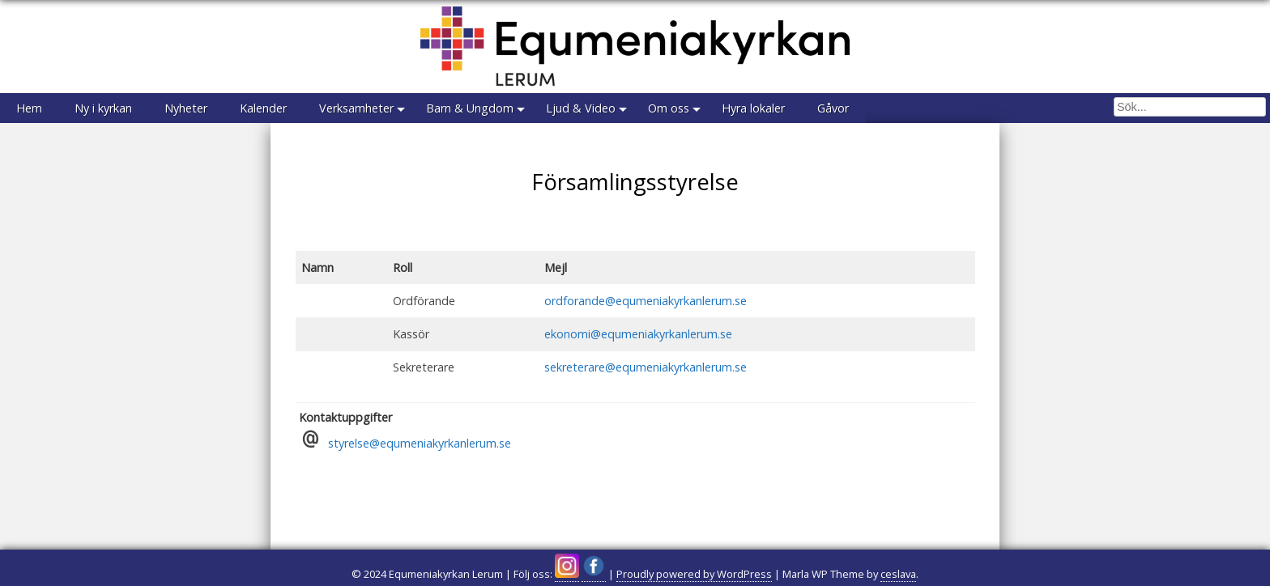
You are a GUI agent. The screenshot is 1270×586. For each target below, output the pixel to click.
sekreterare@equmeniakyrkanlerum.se (645, 367)
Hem (29, 108)
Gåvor (833, 108)
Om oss (668, 108)
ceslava (898, 574)
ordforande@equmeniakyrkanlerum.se (645, 300)
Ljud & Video (581, 108)
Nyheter (185, 108)
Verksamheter (356, 108)
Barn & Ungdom (470, 108)
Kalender (263, 108)
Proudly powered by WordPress (694, 574)
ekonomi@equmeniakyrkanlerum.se (638, 334)
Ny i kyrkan (103, 108)
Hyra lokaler (753, 108)
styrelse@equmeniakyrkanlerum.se (419, 443)
